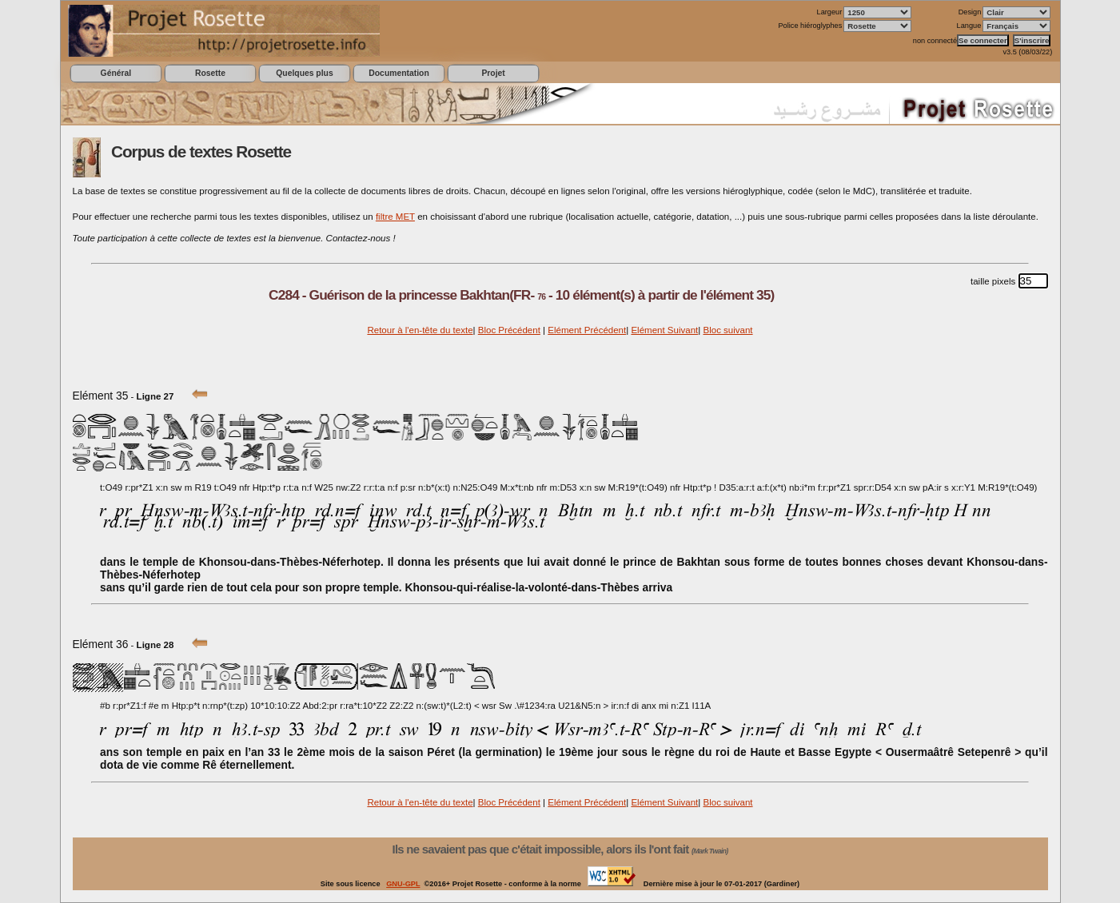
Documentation (398, 73)
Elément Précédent (587, 330)
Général (116, 73)
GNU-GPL (403, 884)
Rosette (210, 73)
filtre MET (395, 216)
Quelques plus (304, 73)
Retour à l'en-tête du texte (419, 330)
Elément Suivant (664, 330)
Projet (492, 73)
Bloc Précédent (509, 330)
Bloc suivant (727, 330)
